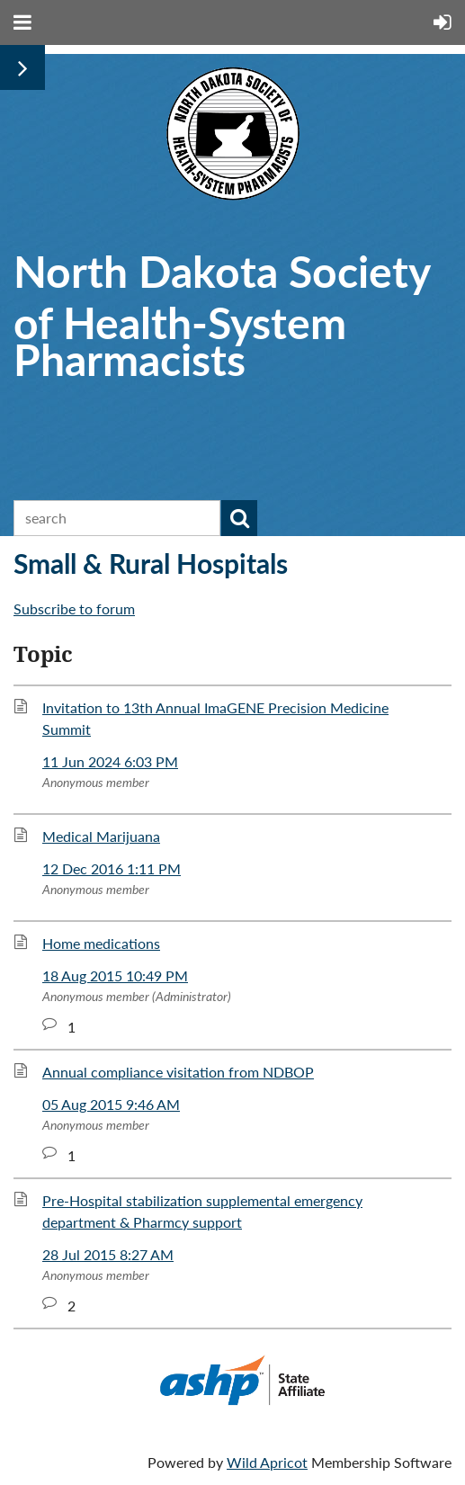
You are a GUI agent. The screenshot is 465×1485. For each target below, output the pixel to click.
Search (239, 518)
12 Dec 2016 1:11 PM (111, 868)
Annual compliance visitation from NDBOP (178, 1071)
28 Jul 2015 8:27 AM (108, 1254)
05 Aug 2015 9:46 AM (111, 1104)
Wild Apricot (267, 1462)
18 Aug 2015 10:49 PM (115, 975)
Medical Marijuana (101, 836)
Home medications (101, 943)
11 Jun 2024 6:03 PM (110, 761)
